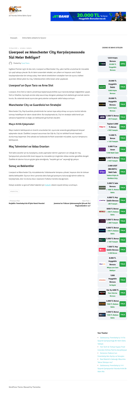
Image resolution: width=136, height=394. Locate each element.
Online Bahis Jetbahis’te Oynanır (34, 37)
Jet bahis (22, 48)
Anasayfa (13, 37)
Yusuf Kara (25, 63)
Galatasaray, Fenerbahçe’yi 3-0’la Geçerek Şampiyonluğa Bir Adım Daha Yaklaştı (112, 340)
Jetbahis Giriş (14, 191)
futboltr (48, 185)
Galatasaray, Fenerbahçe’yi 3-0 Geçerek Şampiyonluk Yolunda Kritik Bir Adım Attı (112, 368)
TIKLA (123, 86)
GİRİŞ (123, 63)
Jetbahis (29, 48)
